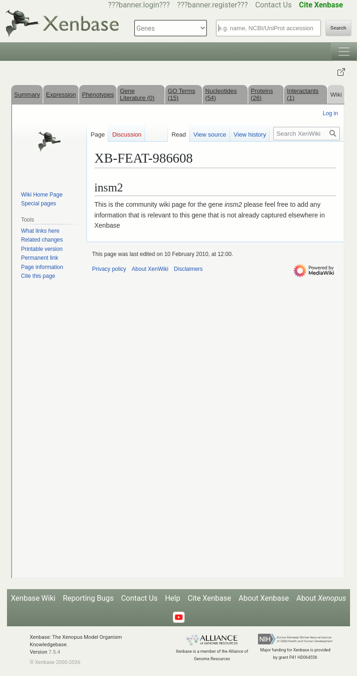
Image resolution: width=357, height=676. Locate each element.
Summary (27, 94)
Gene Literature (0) (137, 94)
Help (172, 598)
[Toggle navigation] (344, 51)
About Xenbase (263, 598)
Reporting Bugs (88, 598)
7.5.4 (54, 652)
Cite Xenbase (209, 598)
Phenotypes (98, 94)
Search (338, 28)
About (321, 598)
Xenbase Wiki (33, 598)
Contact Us (273, 4)
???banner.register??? (212, 4)
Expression (61, 94)
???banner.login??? (139, 4)
